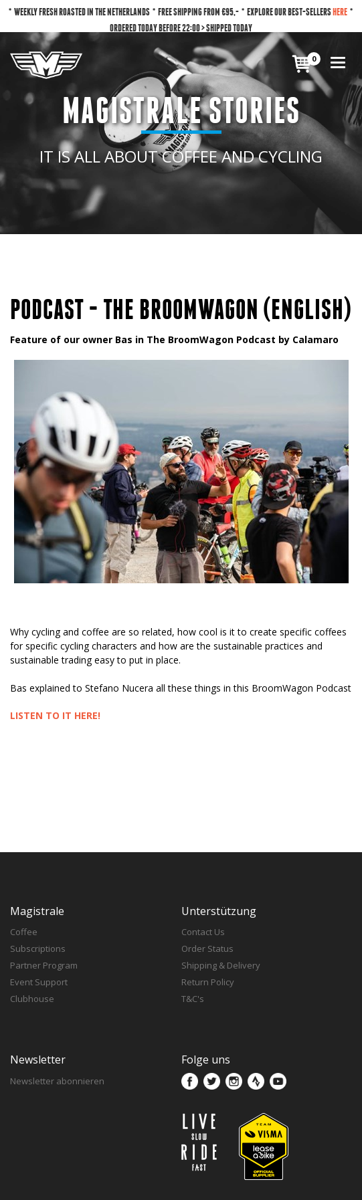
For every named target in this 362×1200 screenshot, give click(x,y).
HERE (340, 12)
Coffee (23, 932)
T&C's (192, 999)
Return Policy (207, 982)
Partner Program (44, 965)
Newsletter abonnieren (57, 1081)
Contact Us (203, 932)
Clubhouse (32, 999)
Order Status (207, 948)
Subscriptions (38, 948)
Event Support (39, 982)
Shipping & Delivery (220, 965)
